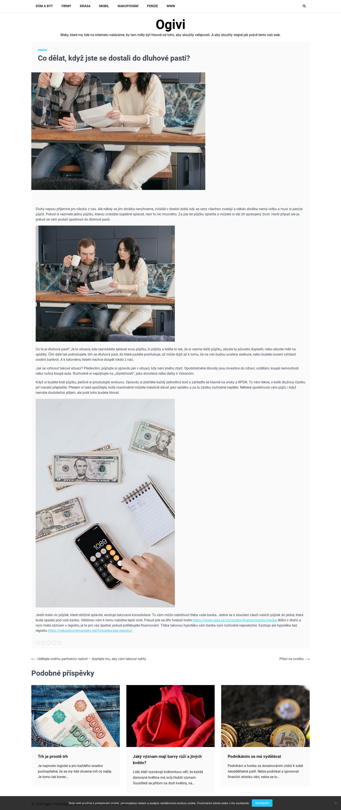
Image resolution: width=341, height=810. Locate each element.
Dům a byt (44, 6)
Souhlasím (262, 803)
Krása (85, 6)
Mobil (104, 6)
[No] (335, 803)
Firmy (66, 6)
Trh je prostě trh (53, 756)
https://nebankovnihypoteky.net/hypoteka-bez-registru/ (90, 631)
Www (171, 6)
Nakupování (128, 6)
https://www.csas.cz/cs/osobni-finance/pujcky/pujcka (235, 620)
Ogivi (171, 24)
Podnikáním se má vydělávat (254, 756)
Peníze (152, 6)
